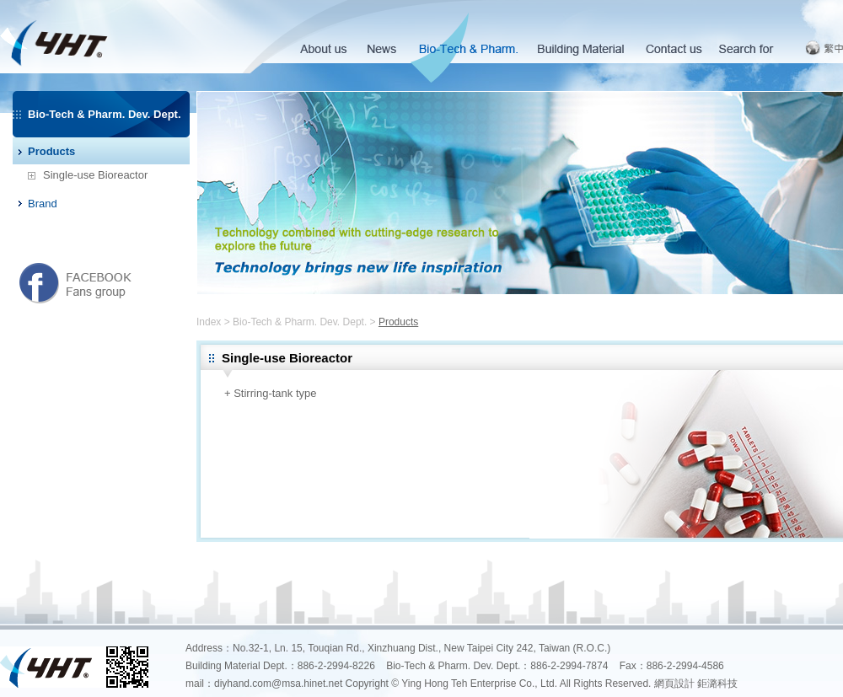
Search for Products (745, 50)
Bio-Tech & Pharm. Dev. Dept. (467, 50)
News (381, 50)
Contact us (674, 50)
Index (208, 322)
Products (51, 151)
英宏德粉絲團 (75, 282)
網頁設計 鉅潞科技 (696, 683)
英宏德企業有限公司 (121, 36)
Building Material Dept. (581, 50)
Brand (42, 203)
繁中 (824, 48)
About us (322, 50)
